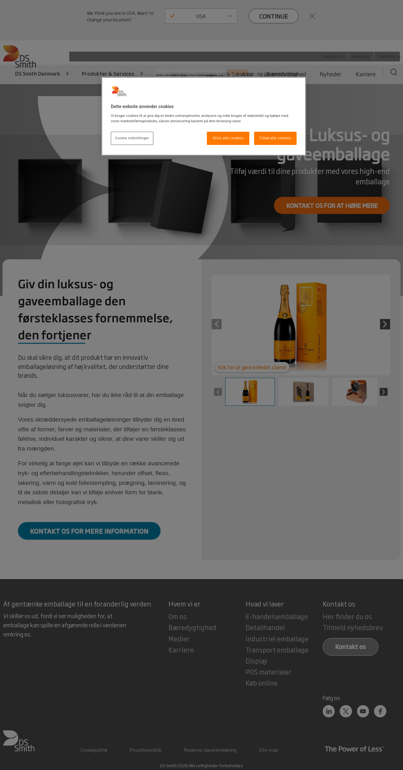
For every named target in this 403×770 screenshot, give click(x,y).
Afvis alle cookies (228, 138)
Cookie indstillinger (132, 138)
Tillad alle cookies (275, 138)
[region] (203, 116)
